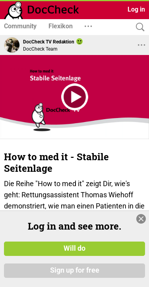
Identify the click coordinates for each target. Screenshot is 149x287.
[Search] (138, 27)
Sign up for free (74, 271)
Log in (136, 9)
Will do (74, 248)
